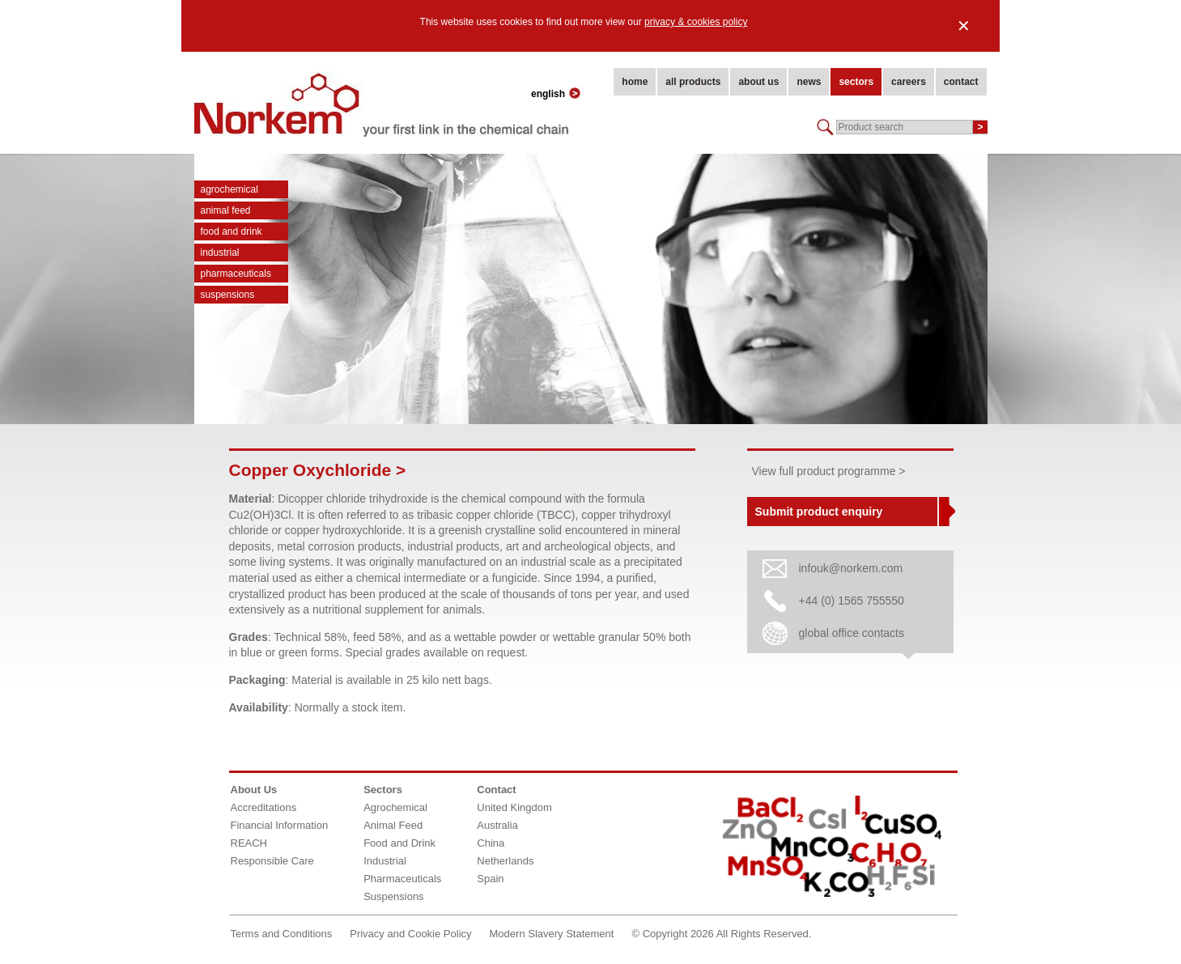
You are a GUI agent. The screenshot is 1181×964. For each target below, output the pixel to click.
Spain (490, 879)
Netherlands (505, 861)
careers (908, 81)
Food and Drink (231, 231)
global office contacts (852, 632)
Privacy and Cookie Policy (410, 934)
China (490, 843)
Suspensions (228, 294)
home (635, 81)
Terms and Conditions (282, 934)
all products (692, 81)
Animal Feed (226, 210)
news (809, 81)
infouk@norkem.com (851, 568)
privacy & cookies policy (695, 22)
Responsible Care (272, 861)
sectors (856, 81)
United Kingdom (514, 807)
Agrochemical (229, 189)
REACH (249, 843)
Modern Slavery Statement (552, 934)
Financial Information (280, 825)
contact (961, 81)
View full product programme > (829, 471)
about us (758, 81)
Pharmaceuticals (236, 273)
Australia (497, 825)
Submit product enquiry (819, 511)
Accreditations (264, 807)
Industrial (220, 252)
